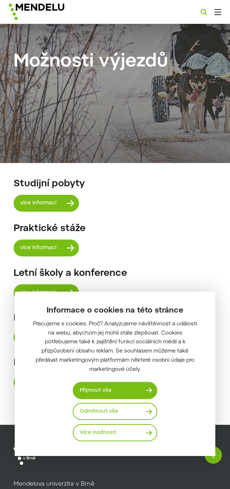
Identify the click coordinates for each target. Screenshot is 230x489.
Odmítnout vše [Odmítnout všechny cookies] (99, 411)
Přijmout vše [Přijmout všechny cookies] (96, 390)
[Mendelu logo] (47, 12)
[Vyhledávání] (204, 12)
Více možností (98, 432)
